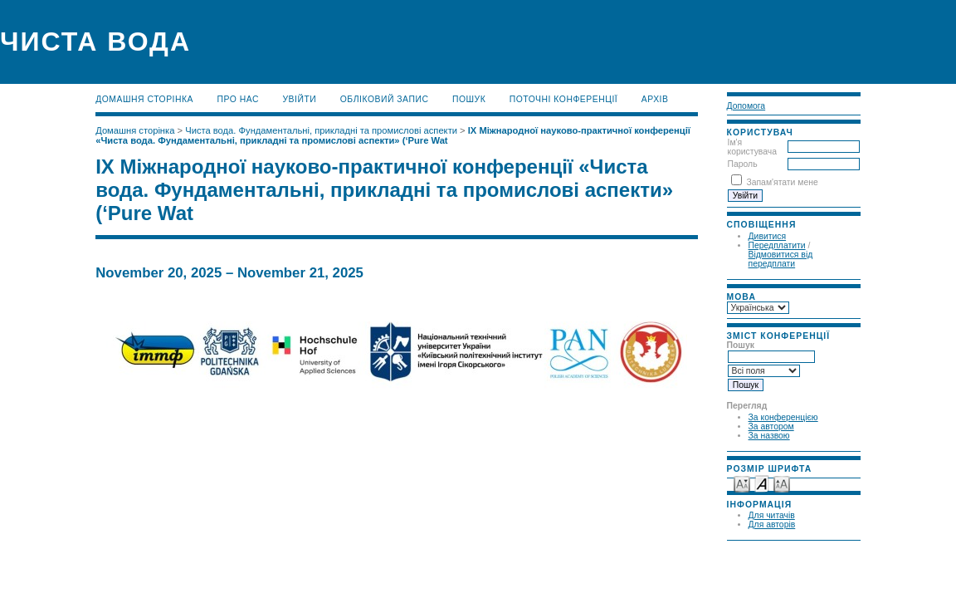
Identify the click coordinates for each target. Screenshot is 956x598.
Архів (655, 99)
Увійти (299, 99)
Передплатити (777, 245)
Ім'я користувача (752, 147)
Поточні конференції (564, 99)
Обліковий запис (384, 99)
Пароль (743, 164)
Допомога (746, 105)
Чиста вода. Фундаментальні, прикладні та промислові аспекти (321, 130)
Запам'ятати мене (781, 182)
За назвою (769, 435)
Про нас (238, 99)
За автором (771, 426)
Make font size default (762, 483)
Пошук (468, 99)
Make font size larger (781, 483)
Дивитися (768, 236)
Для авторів (772, 524)
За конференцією (783, 417)
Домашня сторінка (144, 99)
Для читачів (772, 515)
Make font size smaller (742, 483)
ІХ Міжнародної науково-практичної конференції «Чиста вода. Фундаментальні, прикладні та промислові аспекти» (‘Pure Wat (392, 135)
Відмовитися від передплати (781, 259)
